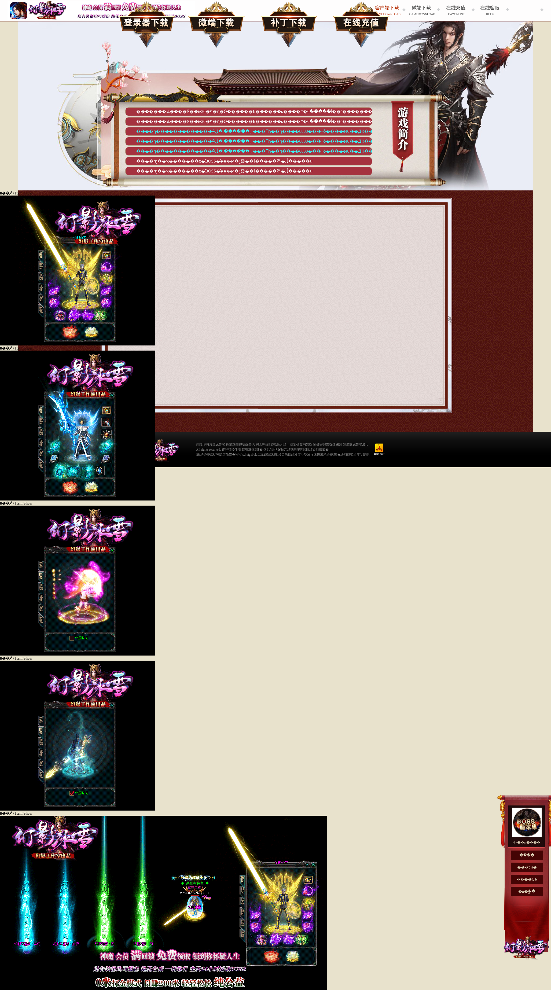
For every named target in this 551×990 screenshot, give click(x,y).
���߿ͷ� (527, 867)
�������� (289, 24)
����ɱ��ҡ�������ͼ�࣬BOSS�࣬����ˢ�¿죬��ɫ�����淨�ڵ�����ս (224, 161)
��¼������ (147, 24)
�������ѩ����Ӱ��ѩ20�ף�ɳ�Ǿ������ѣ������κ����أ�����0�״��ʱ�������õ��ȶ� (254, 111)
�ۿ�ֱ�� (526, 891)
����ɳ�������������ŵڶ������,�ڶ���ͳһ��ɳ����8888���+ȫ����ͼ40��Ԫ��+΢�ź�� (254, 131)
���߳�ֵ (361, 24)
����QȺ (527, 879)
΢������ (216, 24)
